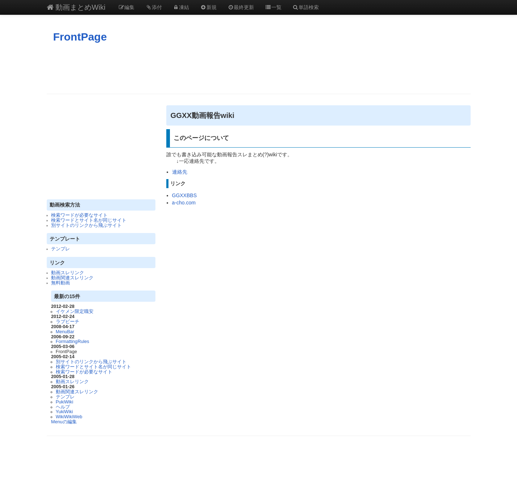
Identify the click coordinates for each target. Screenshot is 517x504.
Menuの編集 (64, 421)
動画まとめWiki (76, 7)
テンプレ (60, 248)
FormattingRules (72, 341)
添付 (153, 7)
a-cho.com (184, 203)
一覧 (273, 7)
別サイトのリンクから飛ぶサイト (86, 225)
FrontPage (80, 37)
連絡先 (179, 172)
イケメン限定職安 (74, 311)
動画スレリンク (67, 272)
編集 (126, 7)
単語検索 (305, 7)
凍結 (181, 7)
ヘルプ (63, 407)
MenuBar (65, 331)
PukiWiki (64, 402)
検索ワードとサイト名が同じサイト (88, 220)
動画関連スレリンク (72, 277)
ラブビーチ (67, 321)
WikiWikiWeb (69, 416)
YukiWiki (64, 411)
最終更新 (241, 7)
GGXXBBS (184, 195)
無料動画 (60, 282)
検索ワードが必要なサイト (79, 215)
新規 (208, 7)
